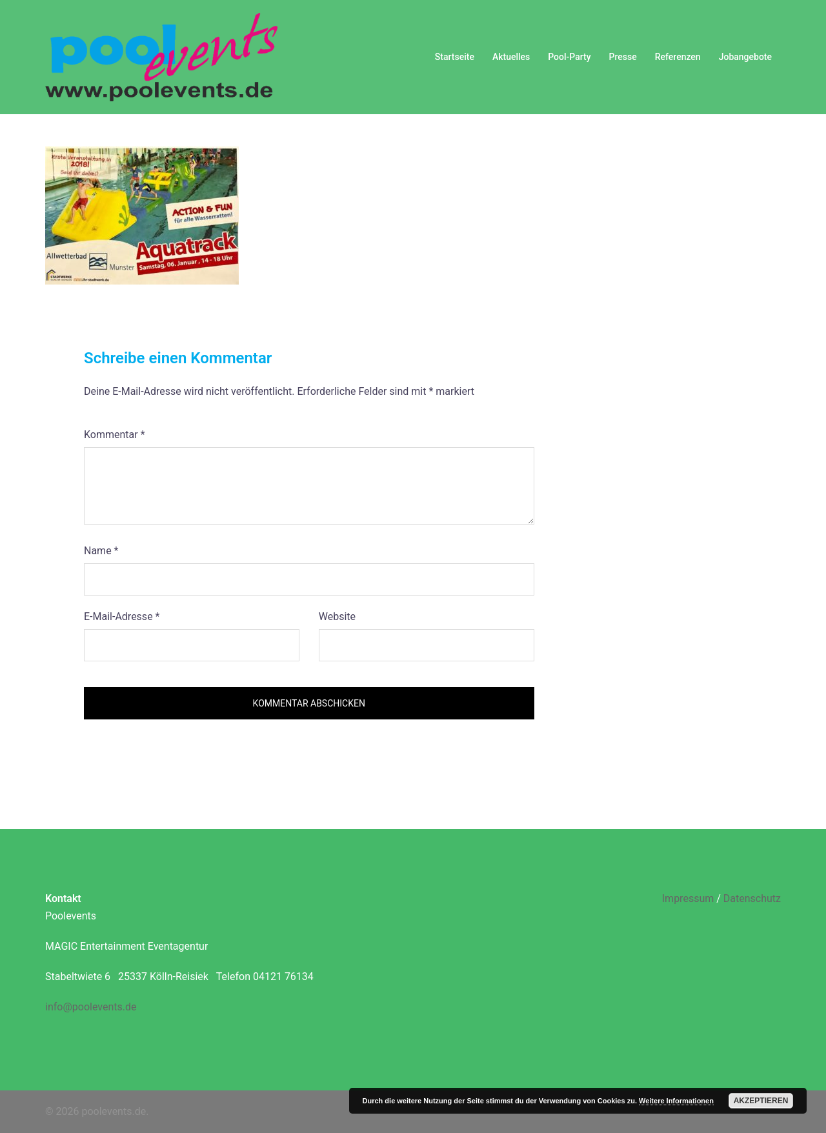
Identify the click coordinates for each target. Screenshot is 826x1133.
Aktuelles (511, 57)
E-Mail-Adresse (121, 616)
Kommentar (114, 434)
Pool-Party (569, 57)
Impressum (688, 898)
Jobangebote (745, 57)
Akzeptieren (761, 1100)
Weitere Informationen (676, 1101)
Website (337, 616)
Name (101, 551)
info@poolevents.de (90, 1007)
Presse (623, 57)
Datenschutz (752, 898)
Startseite (454, 57)
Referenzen (678, 57)
